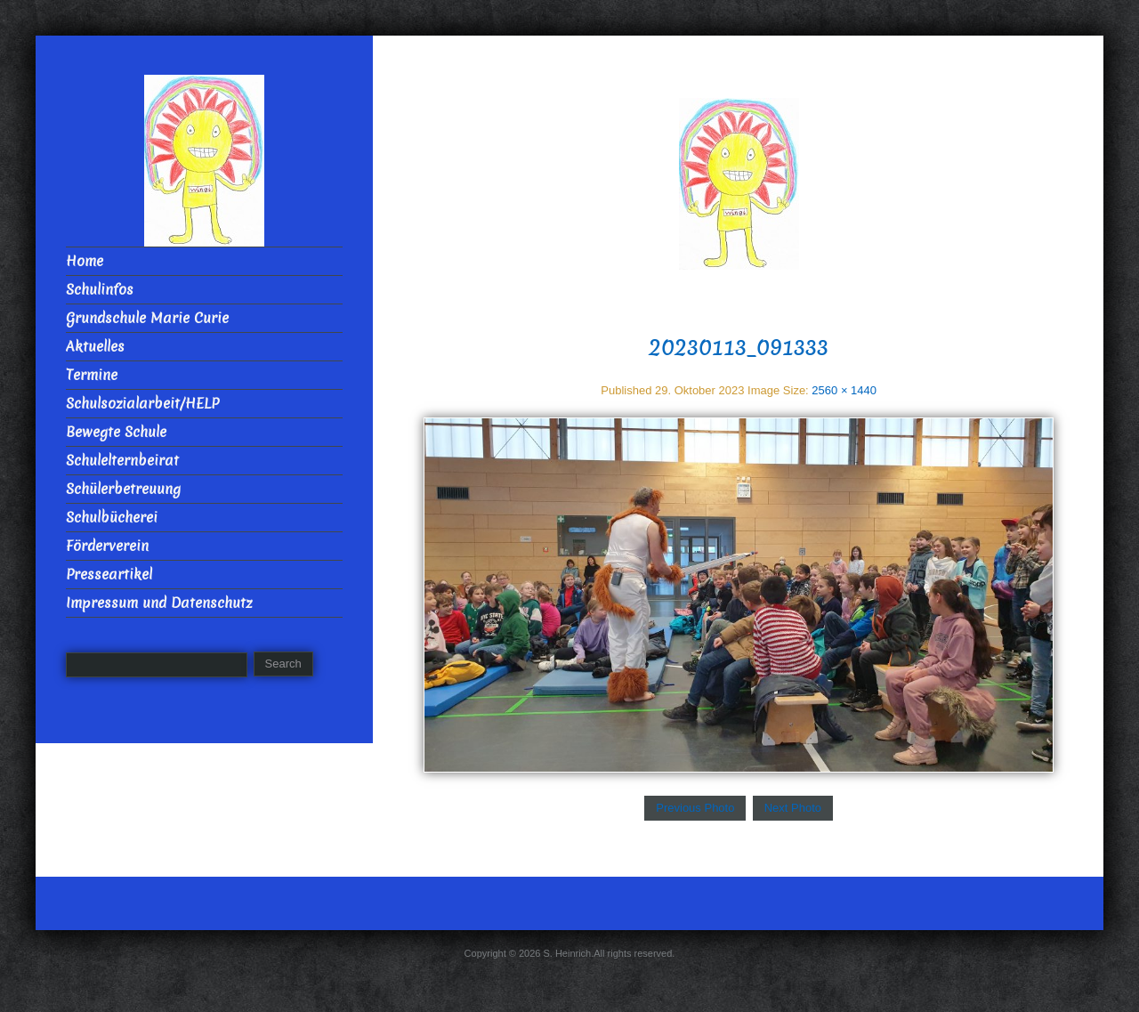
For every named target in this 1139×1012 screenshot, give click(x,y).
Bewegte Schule (116, 432)
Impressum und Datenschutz (159, 603)
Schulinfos (99, 289)
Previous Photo (695, 807)
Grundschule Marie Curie (147, 318)
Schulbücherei (112, 517)
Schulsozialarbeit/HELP (142, 403)
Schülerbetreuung (123, 489)
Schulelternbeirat (122, 460)
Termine (91, 375)
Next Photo (792, 807)
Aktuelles (95, 346)
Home (84, 261)
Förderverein (107, 546)
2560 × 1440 (844, 390)
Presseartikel (109, 574)
